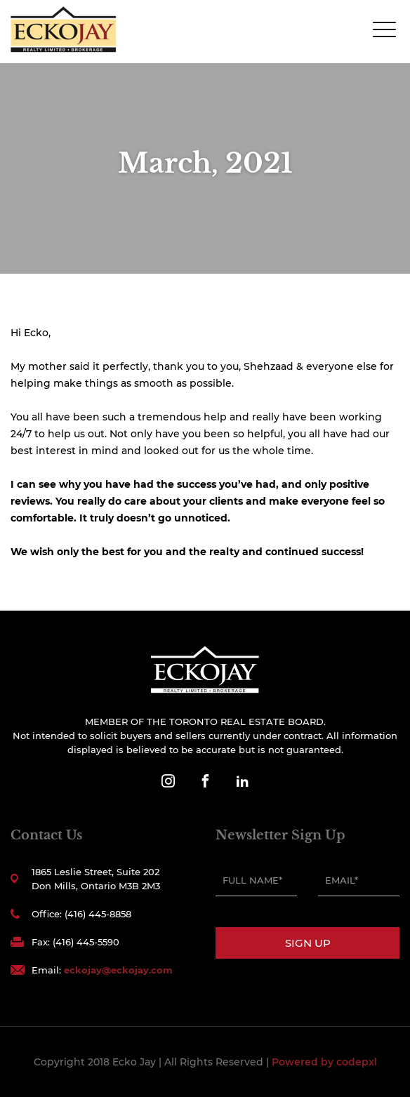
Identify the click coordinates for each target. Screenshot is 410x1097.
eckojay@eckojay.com (118, 970)
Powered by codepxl (324, 1062)
